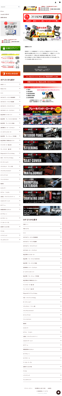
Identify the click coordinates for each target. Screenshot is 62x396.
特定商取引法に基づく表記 (40, 388)
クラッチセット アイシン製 (29, 306)
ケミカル (25, 371)
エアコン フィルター (28, 332)
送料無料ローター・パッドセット (30, 267)
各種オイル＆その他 (27, 366)
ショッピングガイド (5, 14)
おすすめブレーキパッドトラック (30, 246)
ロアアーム (25, 345)
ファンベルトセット (27, 319)
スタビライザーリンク (28, 340)
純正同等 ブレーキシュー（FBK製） (31, 276)
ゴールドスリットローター (29, 271)
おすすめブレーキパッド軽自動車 (30, 237)
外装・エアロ (26, 228)
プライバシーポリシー (28, 388)
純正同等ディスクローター (29, 254)
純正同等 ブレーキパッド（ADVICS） (31, 258)
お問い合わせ (4, 17)
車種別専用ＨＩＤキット (28, 349)
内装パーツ (25, 224)
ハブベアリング (26, 375)
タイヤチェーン (26, 353)
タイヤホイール (26, 358)
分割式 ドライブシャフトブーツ (30, 336)
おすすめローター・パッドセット (30, 250)
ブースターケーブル (27, 362)
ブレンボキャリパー (27, 379)
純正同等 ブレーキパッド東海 (30, 263)
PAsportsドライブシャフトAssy (30, 293)
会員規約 (49, 388)
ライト (24, 233)
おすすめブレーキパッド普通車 (30, 241)
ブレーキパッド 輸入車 (28, 289)
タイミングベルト (27, 315)
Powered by (42, 393)
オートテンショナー (27, 302)
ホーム (2, 11)
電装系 (24, 323)
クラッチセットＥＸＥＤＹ (28, 310)
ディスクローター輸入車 (28, 284)
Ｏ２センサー (26, 327)
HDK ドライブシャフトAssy (29, 297)
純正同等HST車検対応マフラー (30, 280)
